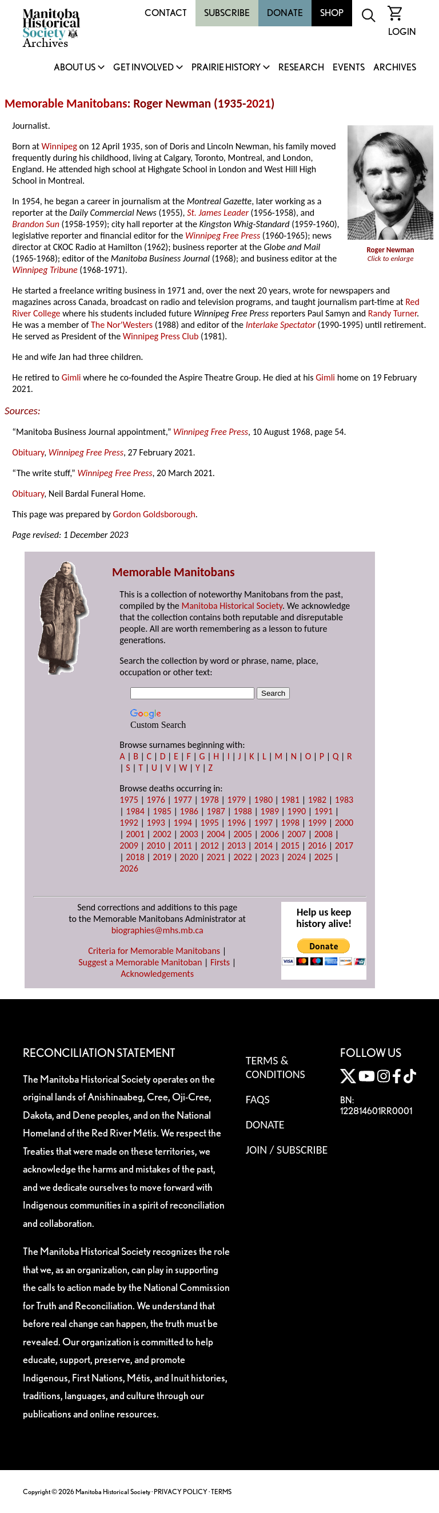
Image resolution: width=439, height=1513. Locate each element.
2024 (297, 856)
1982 (317, 799)
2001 (135, 834)
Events (349, 68)
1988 (243, 811)
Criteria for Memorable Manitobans (154, 950)
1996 (237, 822)
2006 (270, 834)
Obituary (28, 452)
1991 (323, 811)
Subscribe (227, 12)
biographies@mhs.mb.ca (157, 930)
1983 (344, 799)
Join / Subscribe (287, 1149)
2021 (258, 103)
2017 (344, 845)
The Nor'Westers (122, 324)
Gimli (71, 377)
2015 (290, 845)
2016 (317, 845)
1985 (162, 811)
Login (402, 31)
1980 (263, 799)
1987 (215, 811)
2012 (209, 845)
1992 (128, 822)
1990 (297, 811)
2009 (128, 845)
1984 (135, 811)
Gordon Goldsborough (154, 514)
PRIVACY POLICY (180, 1491)
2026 (128, 868)
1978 (209, 799)
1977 (182, 799)
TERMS (221, 1491)
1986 (188, 811)
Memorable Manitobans (66, 103)
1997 (263, 822)
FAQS (258, 1099)
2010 (155, 845)
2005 (243, 834)
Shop (332, 12)
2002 (162, 834)
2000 (344, 822)
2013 (237, 845)
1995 (209, 822)
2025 (323, 856)
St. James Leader (218, 212)
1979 (237, 799)
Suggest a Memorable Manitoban (140, 962)
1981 (290, 799)
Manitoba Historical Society (231, 605)
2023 (270, 856)
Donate (285, 12)
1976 (155, 799)
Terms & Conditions (275, 1067)
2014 (263, 845)
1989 (270, 811)
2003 (188, 834)
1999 (317, 822)
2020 (188, 856)
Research (301, 68)
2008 (323, 834)
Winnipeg (59, 146)
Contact (166, 12)
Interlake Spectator (281, 324)
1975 (128, 799)
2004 (215, 834)
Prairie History (226, 68)
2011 (182, 845)
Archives (394, 68)
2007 (297, 834)
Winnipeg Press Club (161, 336)
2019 (162, 856)
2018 (135, 856)
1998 (290, 822)
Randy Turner (392, 313)
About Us (74, 68)
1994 (182, 822)
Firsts (220, 962)
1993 (155, 822)
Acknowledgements (157, 973)
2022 (243, 856)
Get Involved (143, 68)
